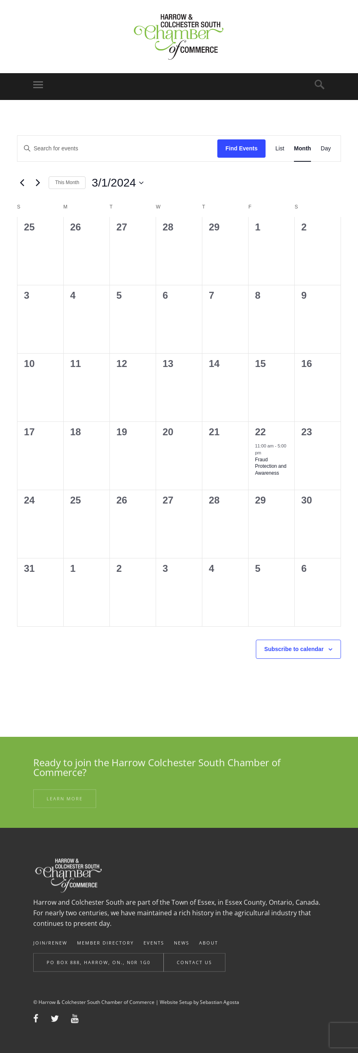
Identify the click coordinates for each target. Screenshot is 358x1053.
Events (154, 952)
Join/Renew (50, 952)
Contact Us (194, 969)
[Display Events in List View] (279, 148)
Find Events (241, 148)
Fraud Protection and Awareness (270, 466)
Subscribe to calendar (294, 649)
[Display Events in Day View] (326, 148)
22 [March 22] (260, 431)
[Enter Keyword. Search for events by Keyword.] (117, 148)
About (208, 952)
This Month (67, 182)
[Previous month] (22, 183)
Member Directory (105, 952)
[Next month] (38, 183)
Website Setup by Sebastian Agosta (199, 1009)
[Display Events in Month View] (302, 148)
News (181, 952)
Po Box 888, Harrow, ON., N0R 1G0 (98, 969)
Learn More (65, 804)
